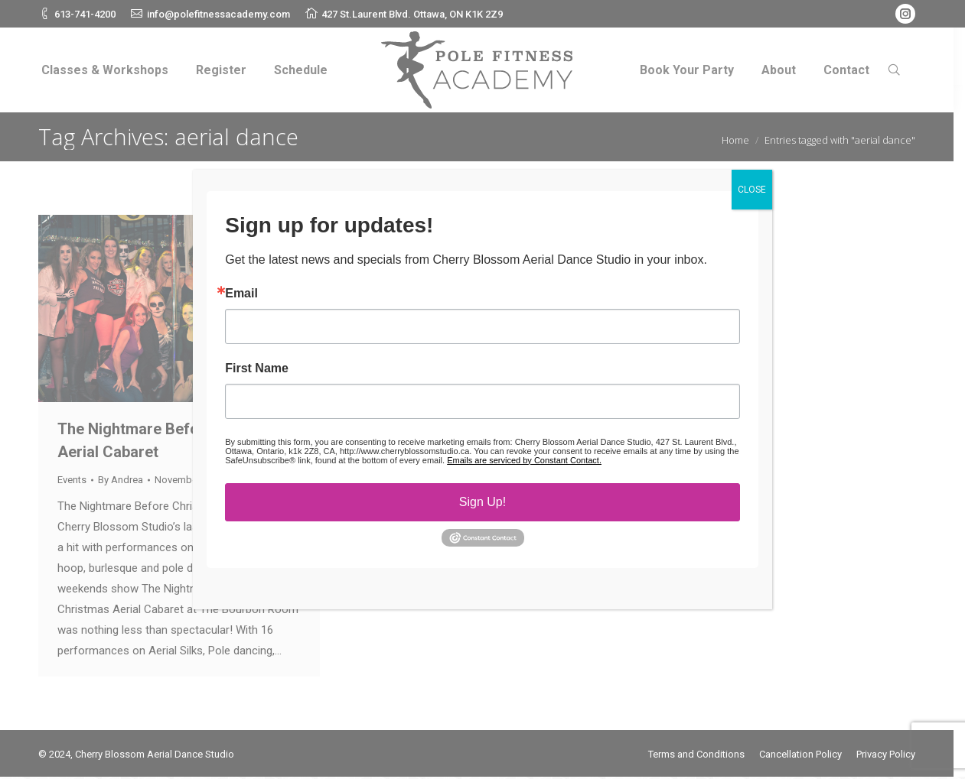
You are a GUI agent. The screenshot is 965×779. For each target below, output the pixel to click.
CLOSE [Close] (752, 189)
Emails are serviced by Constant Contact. (524, 460)
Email (241, 293)
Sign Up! (482, 501)
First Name (257, 368)
